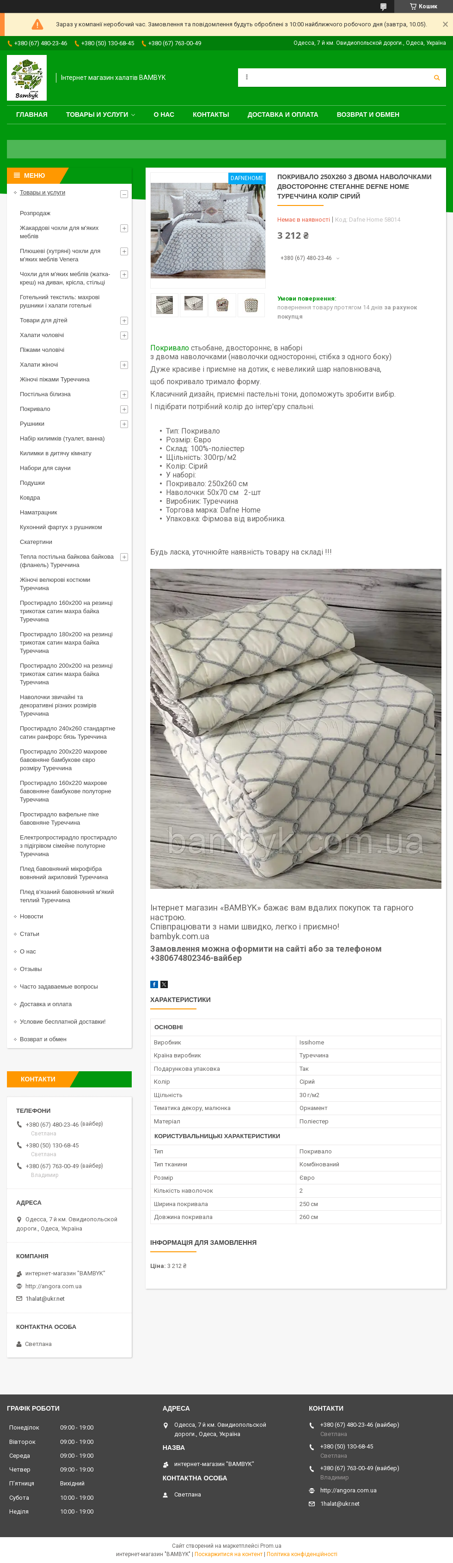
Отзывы (31, 969)
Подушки (32, 482)
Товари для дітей (43, 320)
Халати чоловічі (42, 335)
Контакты (211, 114)
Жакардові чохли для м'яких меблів (59, 232)
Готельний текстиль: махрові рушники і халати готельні (60, 301)
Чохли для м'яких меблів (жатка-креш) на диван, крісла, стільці (65, 278)
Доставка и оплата (283, 114)
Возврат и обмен (368, 114)
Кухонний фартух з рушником (61, 527)
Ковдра (30, 497)
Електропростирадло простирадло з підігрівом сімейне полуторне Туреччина (68, 845)
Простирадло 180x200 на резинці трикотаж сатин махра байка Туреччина (66, 642)
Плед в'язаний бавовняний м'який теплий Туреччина (67, 896)
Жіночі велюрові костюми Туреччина (55, 583)
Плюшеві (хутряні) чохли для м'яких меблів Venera (60, 255)
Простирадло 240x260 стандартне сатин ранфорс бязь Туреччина (67, 732)
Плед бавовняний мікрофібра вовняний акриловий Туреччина (64, 873)
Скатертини (36, 541)
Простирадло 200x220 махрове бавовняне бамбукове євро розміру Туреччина (63, 760)
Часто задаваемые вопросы (59, 986)
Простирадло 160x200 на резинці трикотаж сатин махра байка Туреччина (66, 611)
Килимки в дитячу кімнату (56, 453)
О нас (163, 114)
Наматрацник (38, 512)
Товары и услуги (97, 114)
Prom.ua (271, 1546)
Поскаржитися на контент (229, 1554)
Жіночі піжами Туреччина (55, 379)
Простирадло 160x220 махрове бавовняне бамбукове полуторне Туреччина (65, 791)
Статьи (29, 933)
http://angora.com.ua (53, 1286)
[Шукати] (437, 77)
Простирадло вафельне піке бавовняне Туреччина (59, 818)
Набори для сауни (45, 468)
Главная (32, 114)
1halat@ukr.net (45, 1298)
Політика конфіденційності (302, 1554)
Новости (31, 916)
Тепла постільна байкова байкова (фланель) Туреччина (67, 560)
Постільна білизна (45, 394)
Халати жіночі (39, 364)
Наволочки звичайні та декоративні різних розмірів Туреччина (58, 705)
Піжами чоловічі (42, 349)
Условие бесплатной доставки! (63, 1021)
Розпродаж (35, 213)
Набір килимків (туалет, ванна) (62, 438)
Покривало (169, 348)
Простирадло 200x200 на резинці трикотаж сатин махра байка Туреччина (66, 674)
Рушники (32, 423)
